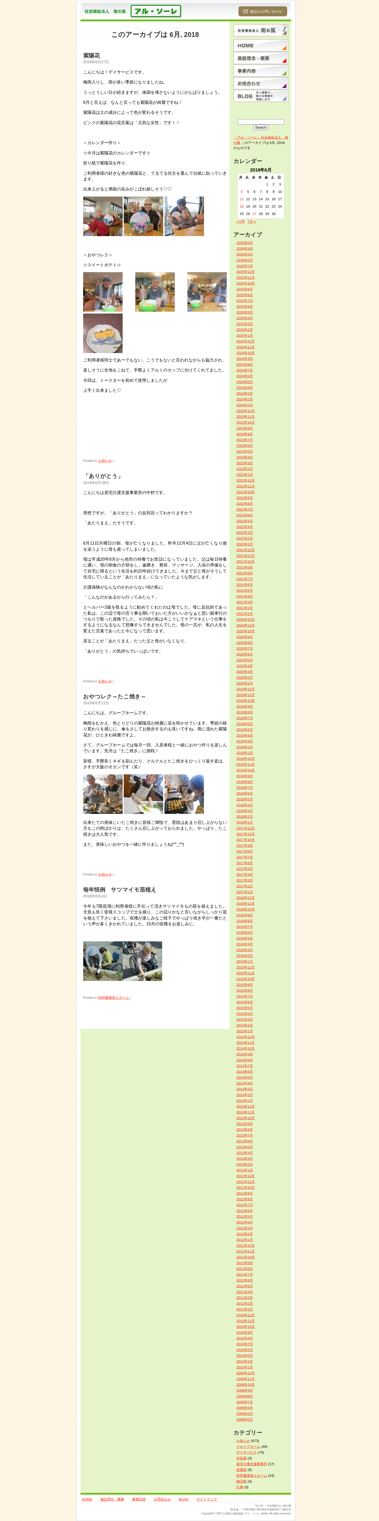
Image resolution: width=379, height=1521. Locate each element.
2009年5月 (244, 1414)
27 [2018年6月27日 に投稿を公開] (254, 214)
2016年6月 (244, 933)
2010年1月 (244, 1367)
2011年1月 (244, 1309)
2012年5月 (244, 1217)
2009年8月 (244, 1396)
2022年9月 (244, 498)
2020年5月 (244, 660)
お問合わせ (162, 1499)
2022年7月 (244, 509)
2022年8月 (244, 504)
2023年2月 (244, 469)
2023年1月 (244, 475)
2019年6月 (244, 724)
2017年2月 (244, 886)
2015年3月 (244, 1019)
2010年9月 (244, 1332)
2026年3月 (244, 254)
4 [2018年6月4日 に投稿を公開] (241, 192)
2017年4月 (244, 875)
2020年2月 (244, 677)
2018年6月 (244, 793)
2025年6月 (244, 307)
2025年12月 (245, 272)
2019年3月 (244, 741)
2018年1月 (244, 822)
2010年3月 (244, 1361)
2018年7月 (244, 788)
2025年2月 (244, 330)
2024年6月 (244, 376)
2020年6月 (244, 654)
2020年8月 (244, 643)
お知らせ (105, 461)
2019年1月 (244, 753)
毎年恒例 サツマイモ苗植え (120, 890)
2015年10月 (245, 979)
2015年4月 (244, 1014)
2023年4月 (244, 457)
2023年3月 (244, 463)
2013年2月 (244, 1164)
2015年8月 (244, 990)
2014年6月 (244, 1072)
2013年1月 (244, 1170)
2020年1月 (244, 683)
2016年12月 (245, 898)
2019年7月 (244, 718)
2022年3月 (244, 533)
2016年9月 (244, 915)
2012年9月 (244, 1193)
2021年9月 (244, 567)
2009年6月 (244, 1408)
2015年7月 (244, 996)
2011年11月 (245, 1251)
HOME (87, 1499)
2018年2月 (244, 817)
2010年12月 (245, 1315)
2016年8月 (244, 921)
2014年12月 (245, 1037)
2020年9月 (244, 637)
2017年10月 (245, 840)
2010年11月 (245, 1321)
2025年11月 (245, 278)
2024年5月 (244, 382)
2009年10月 (245, 1385)
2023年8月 (244, 434)
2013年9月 (244, 1124)
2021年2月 (244, 608)
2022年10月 (245, 492)
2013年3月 (244, 1159)
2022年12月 (245, 480)
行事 (239, 1487)
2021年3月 (244, 602)
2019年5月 (244, 730)
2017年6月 (244, 863)
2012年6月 (244, 1211)
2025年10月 (245, 283)
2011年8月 (244, 1269)
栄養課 (241, 1470)
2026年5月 (244, 243)
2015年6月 (244, 1002)
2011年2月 (244, 1303)
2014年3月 (244, 1089)
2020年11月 (245, 625)
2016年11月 (245, 904)
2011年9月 (244, 1263)
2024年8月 (244, 364)
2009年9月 (244, 1390)
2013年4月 (244, 1153)
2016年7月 (244, 927)
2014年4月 (244, 1083)
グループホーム (248, 1447)
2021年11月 (245, 556)
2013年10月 (245, 1118)
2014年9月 (244, 1054)
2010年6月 (244, 1350)
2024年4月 (244, 388)
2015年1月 (244, 1031)
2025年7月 (244, 301)
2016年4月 (244, 944)
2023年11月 (245, 417)
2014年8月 (244, 1060)
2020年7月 (244, 649)
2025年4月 (244, 318)
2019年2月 (244, 747)
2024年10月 (245, 353)
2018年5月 (244, 799)
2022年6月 (244, 515)
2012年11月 (245, 1182)
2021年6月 (244, 585)
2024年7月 (244, 370)
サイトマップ (206, 1499)
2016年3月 (244, 950)
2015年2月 (244, 1025)
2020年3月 (244, 672)
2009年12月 (245, 1373)
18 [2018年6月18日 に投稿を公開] (242, 206)
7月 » (252, 221)
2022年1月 (244, 544)
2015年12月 (245, 967)
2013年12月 (245, 1106)
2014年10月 (245, 1048)
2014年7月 (244, 1066)
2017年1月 (244, 892)
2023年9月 (244, 428)
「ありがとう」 (103, 476)
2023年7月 (244, 440)
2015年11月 (245, 973)
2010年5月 (244, 1356)
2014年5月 (244, 1077)
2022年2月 (244, 538)
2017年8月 (244, 851)
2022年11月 (245, 486)
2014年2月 (244, 1095)
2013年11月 (245, 1112)
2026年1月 (244, 266)
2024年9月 (244, 359)
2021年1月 (244, 614)
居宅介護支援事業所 (251, 1464)
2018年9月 (244, 776)
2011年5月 (244, 1286)
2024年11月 (245, 347)
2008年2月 (244, 1419)
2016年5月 (244, 938)
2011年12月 (245, 1246)
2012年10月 (245, 1188)
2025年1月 (244, 336)
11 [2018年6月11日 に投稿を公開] (242, 199)
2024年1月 (244, 405)
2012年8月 (244, 1199)
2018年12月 (245, 759)
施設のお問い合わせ (262, 11)
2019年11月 (245, 695)
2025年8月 (244, 295)
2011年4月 (244, 1292)
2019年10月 (245, 701)
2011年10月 (245, 1257)
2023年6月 (244, 446)
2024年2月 (244, 399)
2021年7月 (244, 579)
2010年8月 (244, 1338)
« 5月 (240, 221)
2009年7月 (244, 1402)
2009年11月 (245, 1379)
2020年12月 (245, 620)
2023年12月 (245, 411)
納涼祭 (241, 1481)
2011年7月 (244, 1275)
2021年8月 (244, 573)
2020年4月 (244, 666)
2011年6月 (244, 1280)
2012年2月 (244, 1234)
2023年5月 (244, 451)
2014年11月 (245, 1043)
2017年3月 (244, 880)
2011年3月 (244, 1298)
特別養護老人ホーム (113, 998)
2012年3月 (244, 1228)
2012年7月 (244, 1205)
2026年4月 (244, 249)
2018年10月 (245, 770)
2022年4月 (244, 527)
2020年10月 (245, 631)
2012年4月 (244, 1222)
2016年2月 (244, 956)
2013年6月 (244, 1141)
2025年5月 (244, 312)
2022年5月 (244, 521)
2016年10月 (245, 909)
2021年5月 (244, 591)
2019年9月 (244, 706)
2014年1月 (244, 1101)
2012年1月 (244, 1240)
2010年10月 (245, 1327)
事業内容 (139, 1499)
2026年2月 (244, 260)
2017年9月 (244, 846)
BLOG (183, 1499)
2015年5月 (244, 1008)
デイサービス (246, 1452)
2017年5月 (244, 869)
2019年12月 (245, 689)
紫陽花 (91, 55)
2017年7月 (244, 857)
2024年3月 (244, 393)
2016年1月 (244, 962)
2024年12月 (245, 341)
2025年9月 (244, 289)
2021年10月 (245, 562)
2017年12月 (245, 828)
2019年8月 (244, 712)
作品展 (241, 1458)
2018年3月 (244, 811)
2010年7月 (244, 1344)
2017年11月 (245, 834)
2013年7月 (244, 1135)
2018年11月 (245, 764)
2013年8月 (244, 1130)
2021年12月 (245, 550)
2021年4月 (244, 596)
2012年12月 (245, 1176)
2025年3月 (244, 324)
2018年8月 (244, 782)
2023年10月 (245, 422)
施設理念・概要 (112, 1499)
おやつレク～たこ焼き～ (114, 696)
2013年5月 (244, 1147)
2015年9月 (244, 985)
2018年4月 (244, 805)
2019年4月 (244, 735)
